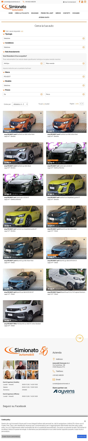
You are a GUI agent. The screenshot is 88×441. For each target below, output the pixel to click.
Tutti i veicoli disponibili (14, 31)
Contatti (66, 13)
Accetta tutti (82, 436)
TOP (79, 338)
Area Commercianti (69, 2)
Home (11, 13)
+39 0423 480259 (30, 2)
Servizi (58, 13)
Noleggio (35, 13)
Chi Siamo (76, 13)
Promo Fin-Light (47, 13)
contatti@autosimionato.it (12, 2)
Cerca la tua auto (22, 13)
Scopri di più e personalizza (11, 436)
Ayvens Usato (44, 17)
